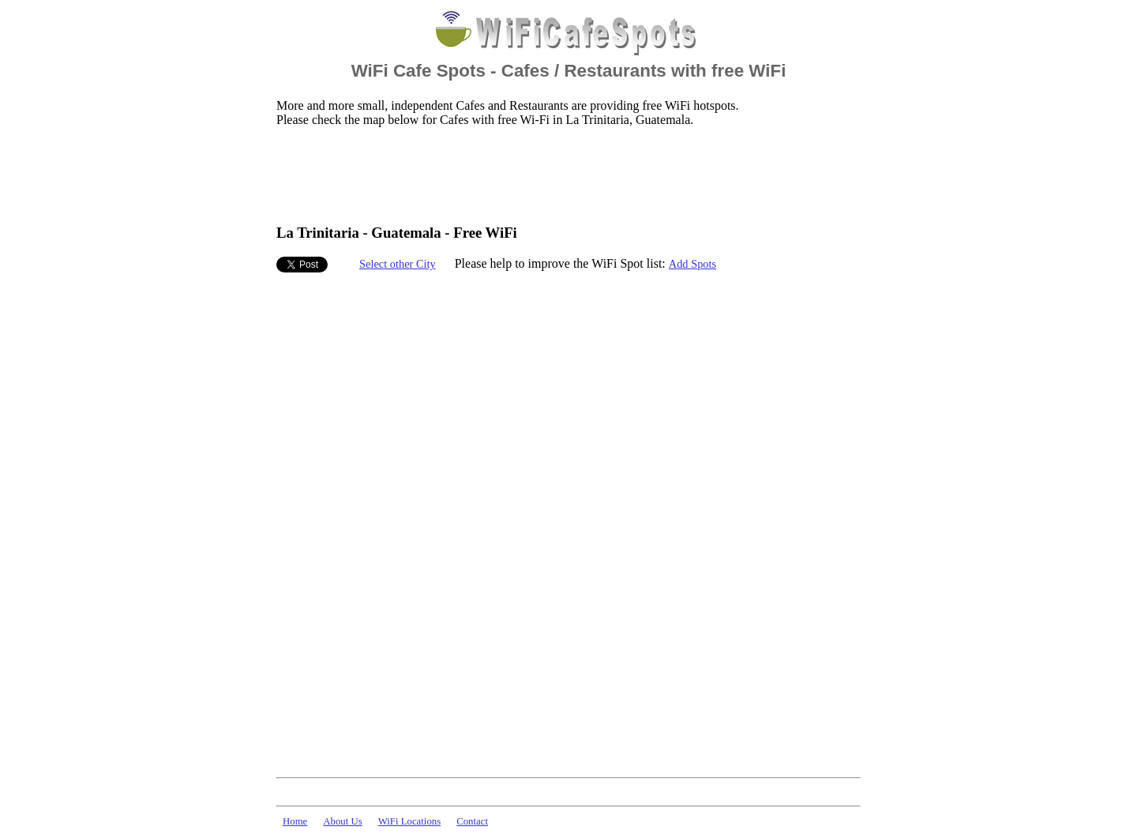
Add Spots (692, 263)
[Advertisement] (563, 174)
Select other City (397, 263)
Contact (472, 821)
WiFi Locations (409, 821)
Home (295, 821)
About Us (342, 821)
